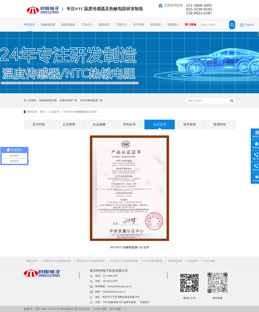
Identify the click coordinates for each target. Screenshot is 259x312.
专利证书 (129, 124)
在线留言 (193, 260)
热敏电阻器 (48, 24)
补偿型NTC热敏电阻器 (124, 260)
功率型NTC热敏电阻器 (57, 260)
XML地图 (115, 308)
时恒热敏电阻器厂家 (91, 100)
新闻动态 (104, 24)
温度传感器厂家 (68, 100)
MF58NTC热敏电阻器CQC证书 (80, 112)
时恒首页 (29, 24)
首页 (43, 112)
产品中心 (86, 24)
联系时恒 (220, 124)
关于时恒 (138, 24)
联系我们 (156, 24)
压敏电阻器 (175, 260)
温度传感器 (68, 24)
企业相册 (99, 124)
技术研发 (189, 124)
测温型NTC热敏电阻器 (90, 260)
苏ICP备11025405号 (48, 308)
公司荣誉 (69, 124)
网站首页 (32, 260)
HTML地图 (100, 308)
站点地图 (209, 260)
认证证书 (54, 112)
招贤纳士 (173, 24)
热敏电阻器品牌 (48, 100)
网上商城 (190, 24)
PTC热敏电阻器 (153, 260)
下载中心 (121, 24)
